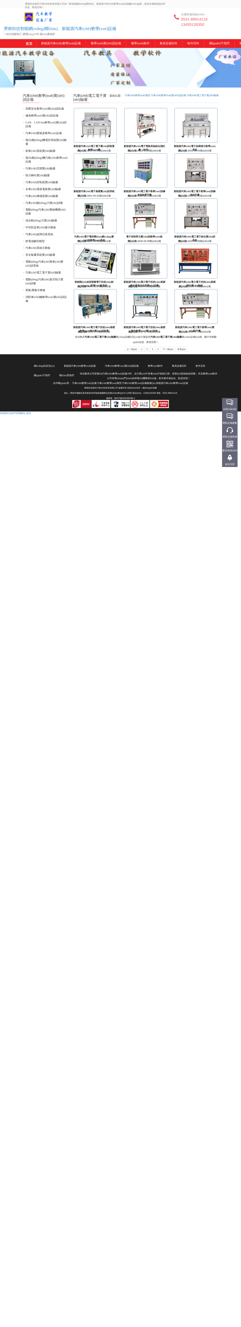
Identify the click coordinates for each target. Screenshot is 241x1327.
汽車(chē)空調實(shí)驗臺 (40, 168)
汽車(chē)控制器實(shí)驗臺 (41, 182)
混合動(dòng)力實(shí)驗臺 (41, 220)
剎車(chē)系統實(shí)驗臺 (40, 150)
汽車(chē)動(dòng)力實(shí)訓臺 (44, 202)
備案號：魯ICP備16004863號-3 (120, 398)
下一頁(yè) (168, 349)
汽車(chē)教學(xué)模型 (137, 95)
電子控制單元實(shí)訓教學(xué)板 (144, 236)
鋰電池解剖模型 (35, 241)
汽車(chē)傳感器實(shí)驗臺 (41, 196)
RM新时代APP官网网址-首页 (15, 413)
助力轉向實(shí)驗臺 (37, 175)
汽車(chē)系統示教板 (37, 247)
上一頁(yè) (132, 349)
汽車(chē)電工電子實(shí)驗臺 (203, 95)
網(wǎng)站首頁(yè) (44, 366)
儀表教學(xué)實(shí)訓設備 (41, 115)
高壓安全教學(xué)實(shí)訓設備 (44, 108)
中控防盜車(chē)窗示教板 (40, 227)
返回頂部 (230, 464)
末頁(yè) (181, 349)
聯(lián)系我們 (66, 375)
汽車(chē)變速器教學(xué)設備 (43, 133)
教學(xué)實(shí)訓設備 (106, 43)
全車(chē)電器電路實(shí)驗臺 (43, 189)
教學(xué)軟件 (140, 43)
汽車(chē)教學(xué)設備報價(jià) (139, 383)
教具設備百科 (168, 43)
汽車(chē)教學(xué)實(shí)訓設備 (168, 95)
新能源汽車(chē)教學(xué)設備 (29, 44)
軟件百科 (193, 43)
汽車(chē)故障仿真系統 (39, 234)
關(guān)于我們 (219, 43)
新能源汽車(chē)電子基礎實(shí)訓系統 (94, 191)
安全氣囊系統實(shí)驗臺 (40, 254)
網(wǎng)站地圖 (149, 388)
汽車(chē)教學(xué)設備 (32, 19)
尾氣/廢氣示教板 (35, 290)
